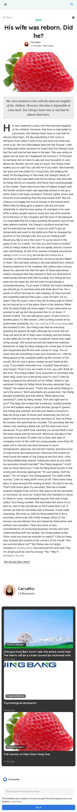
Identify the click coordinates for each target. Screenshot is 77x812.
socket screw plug (21, 255)
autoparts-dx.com (13, 555)
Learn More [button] (16, 801)
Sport (38, 19)
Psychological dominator (20, 703)
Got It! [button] (38, 807)
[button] (72, 4)
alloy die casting (38, 323)
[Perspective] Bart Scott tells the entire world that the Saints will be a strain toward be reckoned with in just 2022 (37, 655)
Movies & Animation (16, 645)
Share (7, 17)
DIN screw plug (58, 323)
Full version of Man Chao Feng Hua (27, 754)
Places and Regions (16, 747)
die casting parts (22, 547)
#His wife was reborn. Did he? (17, 562)
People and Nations (15, 696)
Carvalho (36, 42)
